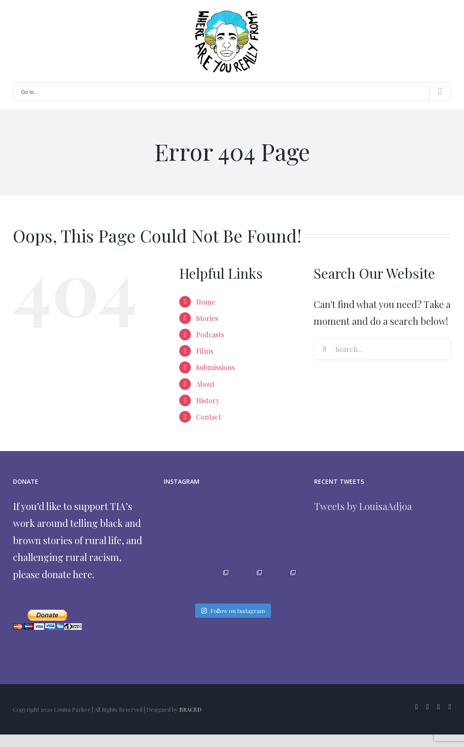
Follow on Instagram (233, 610)
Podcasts (210, 334)
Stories (207, 318)
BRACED (190, 709)
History (207, 400)
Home (205, 301)
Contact (208, 416)
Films (204, 350)
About (205, 384)
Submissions (215, 367)
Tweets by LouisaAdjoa (363, 506)
